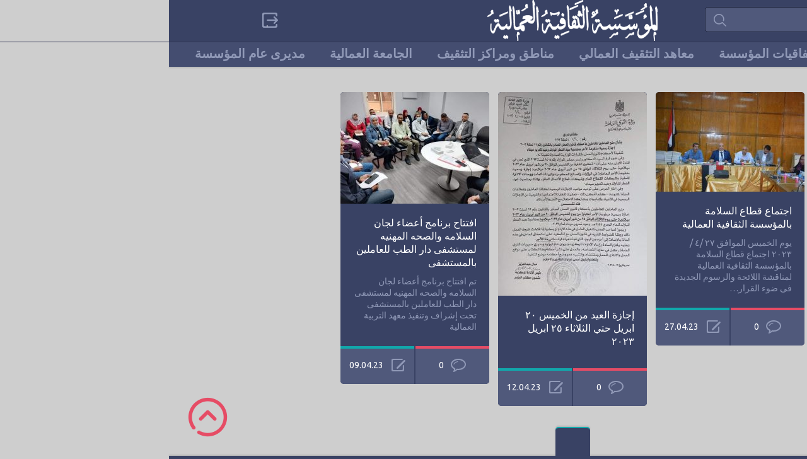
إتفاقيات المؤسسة (598, 54)
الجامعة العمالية (202, 54)
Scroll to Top (39, 417)
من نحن (691, 54)
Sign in (99, 20)
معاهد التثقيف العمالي (467, 54)
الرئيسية (759, 54)
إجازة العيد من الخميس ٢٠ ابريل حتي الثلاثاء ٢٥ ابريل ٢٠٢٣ (410, 328)
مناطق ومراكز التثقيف (326, 54)
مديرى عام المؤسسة (81, 54)
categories (704, 20)
